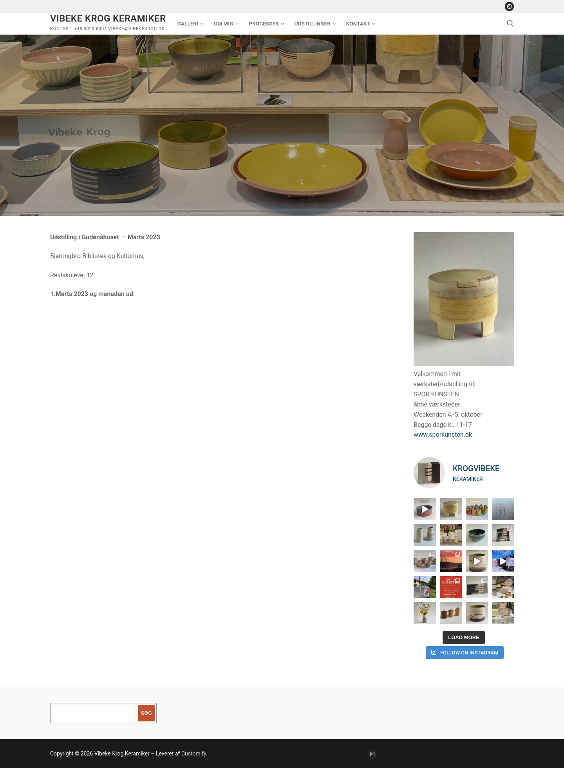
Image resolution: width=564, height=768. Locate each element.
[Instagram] (509, 6)
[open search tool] (510, 23)
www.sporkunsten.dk (443, 434)
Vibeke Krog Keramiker (108, 18)
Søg (146, 713)
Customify (193, 753)
